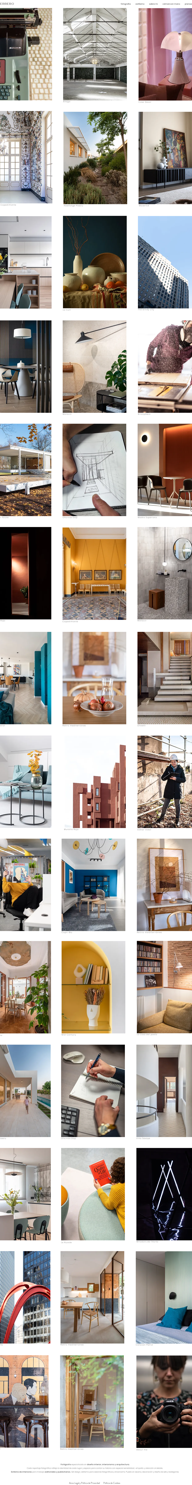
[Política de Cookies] (112, 1483)
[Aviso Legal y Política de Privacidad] (84, 1483)
